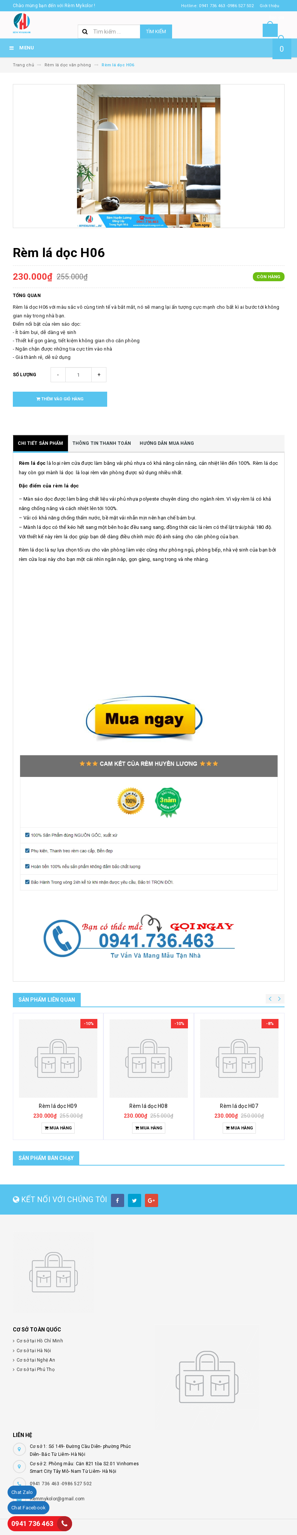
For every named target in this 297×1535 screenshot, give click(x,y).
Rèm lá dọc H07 (239, 1106)
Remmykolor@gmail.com (57, 1498)
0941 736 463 (32, 1523)
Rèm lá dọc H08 (148, 1106)
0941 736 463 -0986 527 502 (61, 1483)
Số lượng (25, 374)
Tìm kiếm (156, 31)
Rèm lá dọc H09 (58, 1106)
